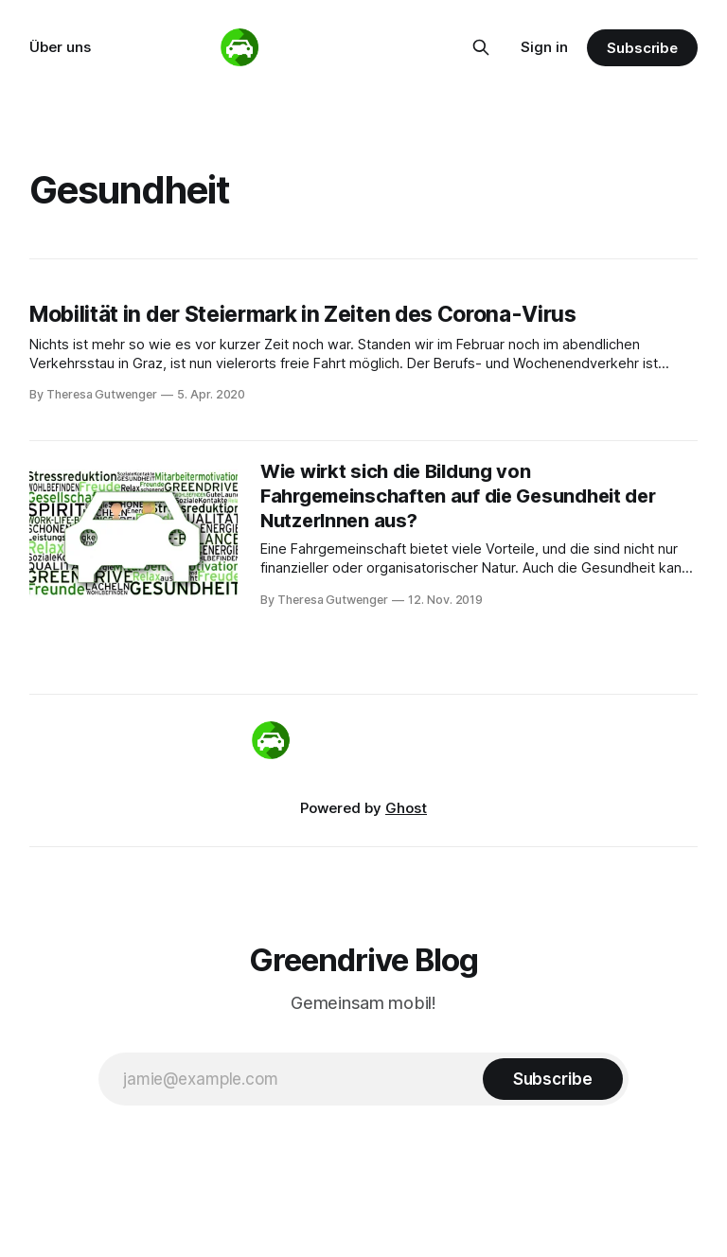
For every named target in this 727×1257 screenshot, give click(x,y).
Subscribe (642, 48)
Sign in (544, 47)
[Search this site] (481, 47)
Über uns (60, 47)
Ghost (406, 808)
